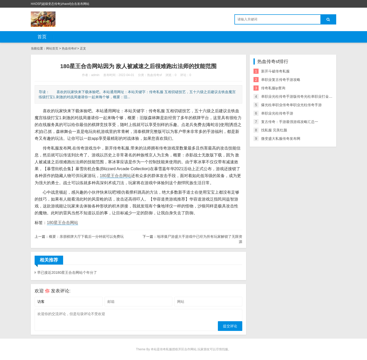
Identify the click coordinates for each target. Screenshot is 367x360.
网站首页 (52, 48)
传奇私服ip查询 (273, 88)
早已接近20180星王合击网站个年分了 (67, 272)
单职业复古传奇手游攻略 (280, 80)
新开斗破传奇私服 (275, 71)
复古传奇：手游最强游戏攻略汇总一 (289, 122)
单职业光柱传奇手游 (277, 113)
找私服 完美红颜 (274, 130)
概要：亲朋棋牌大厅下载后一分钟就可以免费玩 (86, 236)
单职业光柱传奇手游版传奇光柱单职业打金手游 (298, 96)
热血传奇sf (69, 48)
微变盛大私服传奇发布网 (280, 138)
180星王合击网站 (115, 175)
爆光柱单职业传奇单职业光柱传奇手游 (291, 105)
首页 (42, 36)
